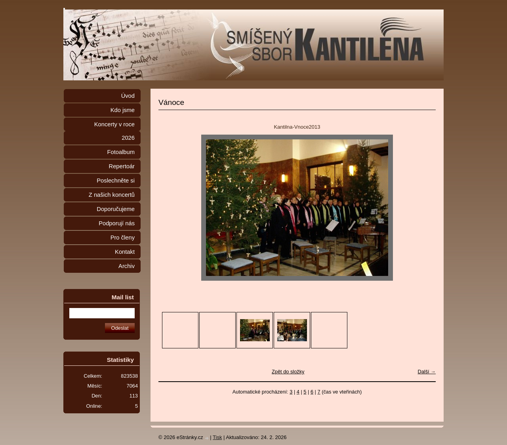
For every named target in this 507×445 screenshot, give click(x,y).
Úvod (128, 96)
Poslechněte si (116, 180)
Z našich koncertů (112, 195)
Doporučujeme (116, 209)
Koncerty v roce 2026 (114, 131)
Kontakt (125, 252)
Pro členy (123, 237)
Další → (426, 372)
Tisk (217, 437)
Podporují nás (117, 223)
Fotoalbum (121, 152)
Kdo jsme (123, 110)
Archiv (126, 266)
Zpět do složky (288, 372)
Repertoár (122, 166)
